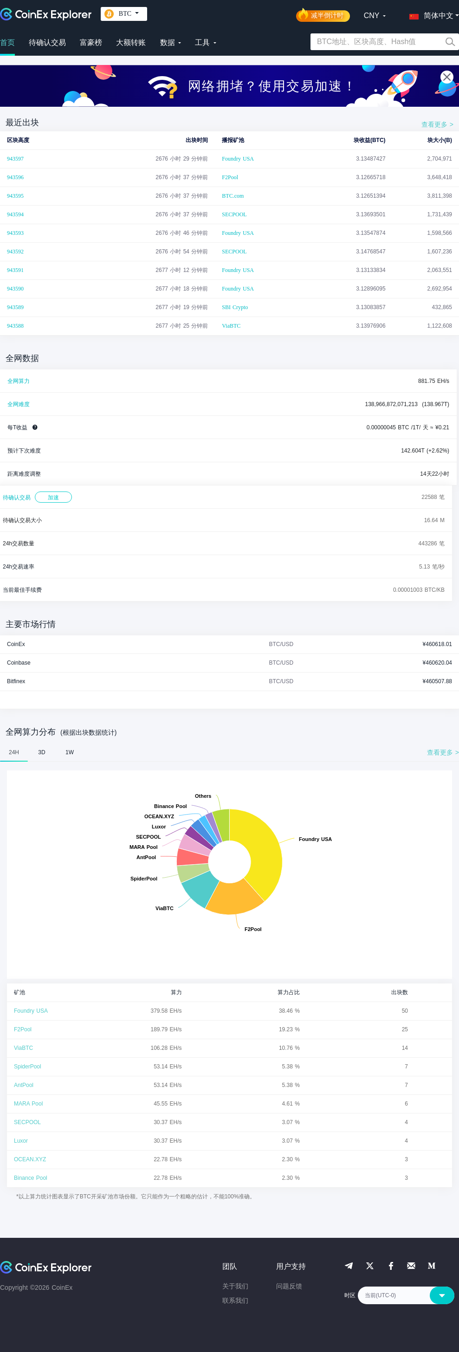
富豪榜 (91, 42)
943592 (15, 251)
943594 (15, 214)
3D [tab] (41, 752)
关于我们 (235, 1286)
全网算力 (18, 381)
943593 (15, 233)
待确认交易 (47, 42)
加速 (53, 497)
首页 (7, 42)
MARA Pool (28, 1103)
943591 (15, 270)
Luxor (21, 1141)
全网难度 (18, 404)
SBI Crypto (235, 307)
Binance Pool (30, 1178)
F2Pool (230, 177)
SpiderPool (27, 1066)
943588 (15, 326)
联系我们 (235, 1300)
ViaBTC (231, 326)
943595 (15, 196)
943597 (15, 158)
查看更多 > (437, 124)
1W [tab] (69, 752)
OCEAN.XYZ (30, 1159)
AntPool (23, 1085)
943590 (15, 288)
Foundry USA (238, 158)
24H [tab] (14, 752)
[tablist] (229, 752)
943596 (15, 177)
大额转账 (131, 42)
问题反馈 (289, 1286)
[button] (429, 14)
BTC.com (233, 196)
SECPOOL (234, 214)
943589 (15, 307)
